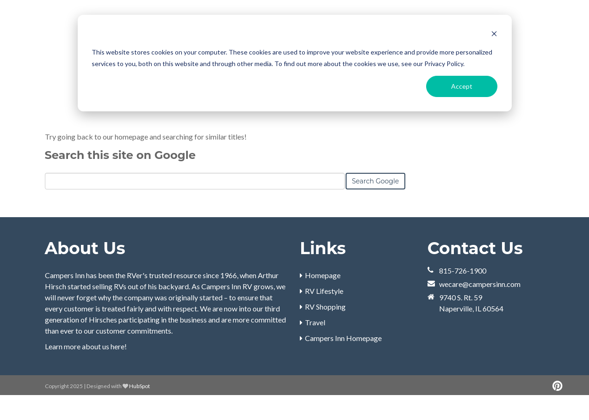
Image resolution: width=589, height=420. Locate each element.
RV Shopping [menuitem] (325, 331)
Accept (461, 86)
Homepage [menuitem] (323, 299)
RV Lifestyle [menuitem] (324, 315)
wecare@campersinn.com (480, 308)
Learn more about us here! (86, 370)
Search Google (375, 205)
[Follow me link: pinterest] (557, 410)
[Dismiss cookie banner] (494, 35)
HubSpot (139, 410)
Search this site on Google (120, 179)
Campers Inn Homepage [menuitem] (343, 362)
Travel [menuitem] (315, 346)
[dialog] (295, 63)
